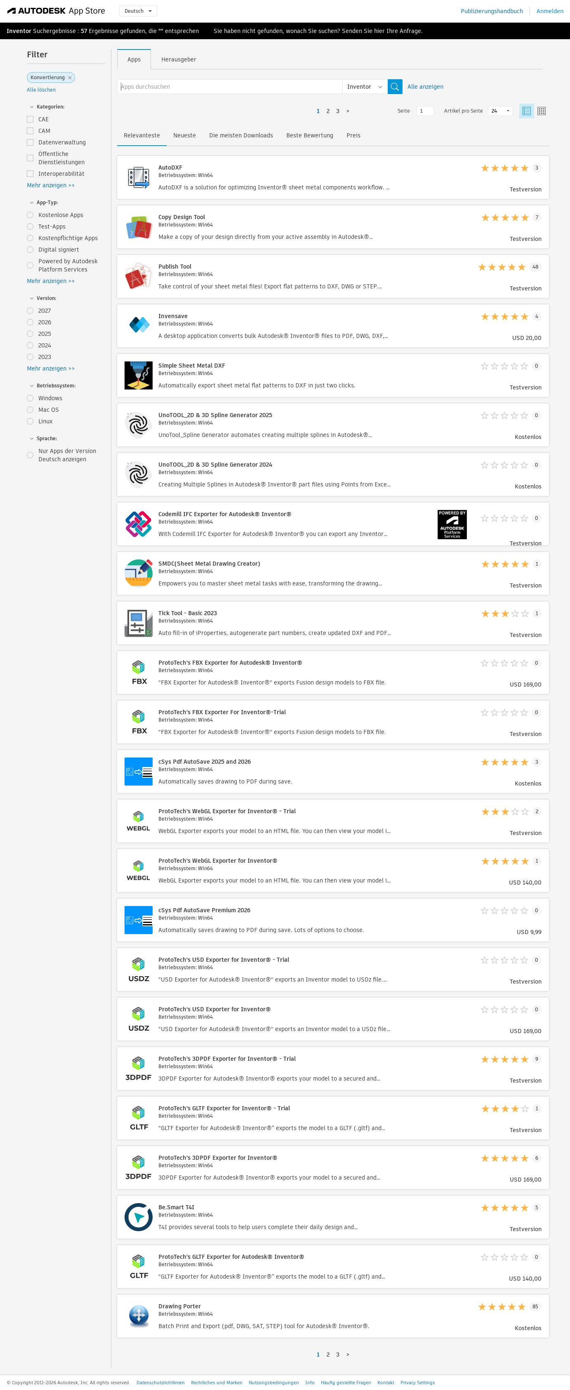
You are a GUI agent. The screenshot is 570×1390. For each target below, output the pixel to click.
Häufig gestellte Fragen (346, 1382)
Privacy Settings (417, 1382)
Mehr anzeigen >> (51, 185)
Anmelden (550, 11)
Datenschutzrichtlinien (161, 1382)
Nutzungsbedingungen (274, 1382)
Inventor (19, 31)
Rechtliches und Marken (217, 1382)
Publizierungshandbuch (492, 11)
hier (379, 31)
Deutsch (138, 10)
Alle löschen (41, 89)
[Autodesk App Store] (56, 11)
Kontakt (385, 1382)
